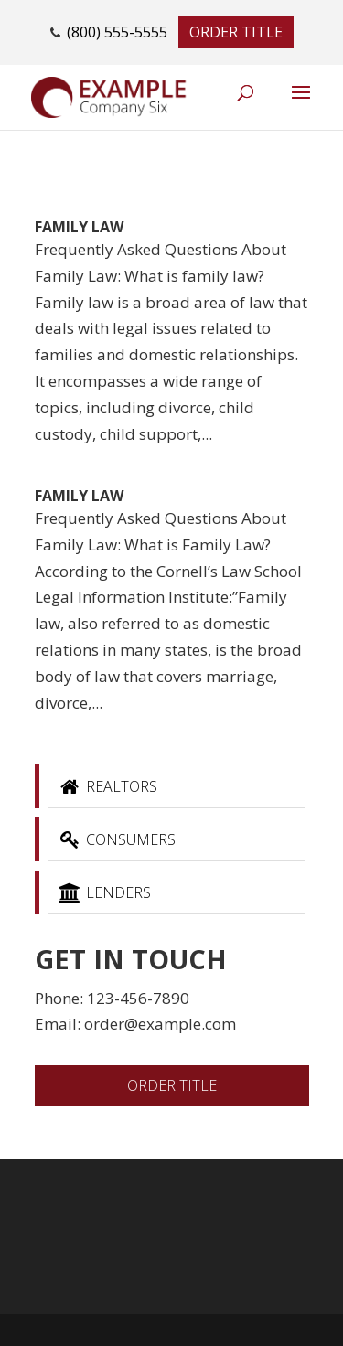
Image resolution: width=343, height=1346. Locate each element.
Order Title (236, 32)
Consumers (117, 839)
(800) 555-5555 (117, 32)
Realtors (107, 786)
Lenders (104, 892)
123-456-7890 (138, 998)
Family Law (79, 227)
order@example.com (160, 1023)
